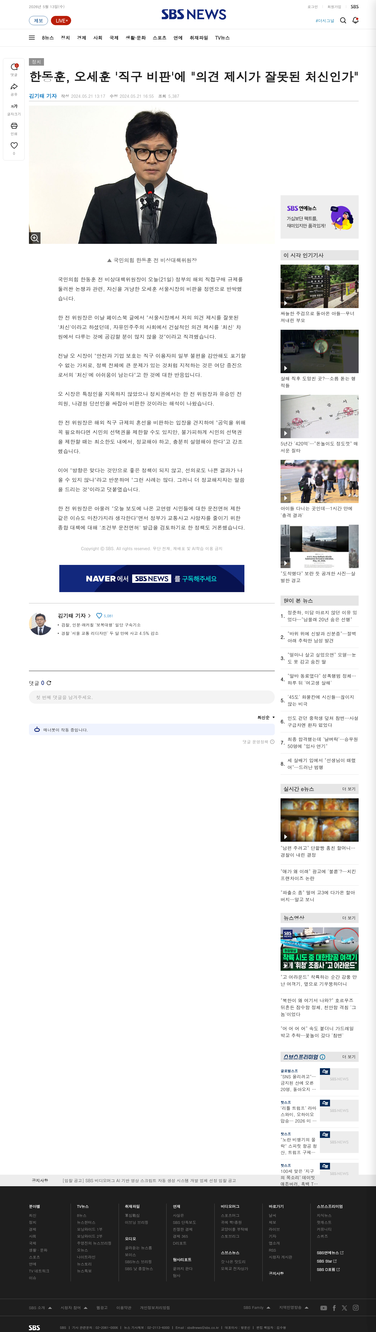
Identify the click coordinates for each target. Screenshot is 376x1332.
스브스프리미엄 (330, 1205)
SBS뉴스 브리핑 (138, 1261)
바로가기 (276, 1205)
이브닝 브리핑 (136, 1222)
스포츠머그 (230, 1215)
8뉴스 (48, 37)
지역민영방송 (294, 1308)
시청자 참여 (74, 1308)
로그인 (312, 6)
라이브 (274, 1229)
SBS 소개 (40, 1308)
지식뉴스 (324, 1215)
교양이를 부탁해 (234, 1229)
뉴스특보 (84, 1271)
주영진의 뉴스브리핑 (94, 1243)
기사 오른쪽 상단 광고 (318, 143)
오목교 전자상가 (234, 1268)
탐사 (176, 1275)
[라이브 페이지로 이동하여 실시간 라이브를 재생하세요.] (61, 20)
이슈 (32, 1278)
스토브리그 (230, 1236)
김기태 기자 (74, 615)
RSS (272, 1250)
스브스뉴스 (230, 1251)
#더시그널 (325, 20)
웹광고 (102, 1307)
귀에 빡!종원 (231, 1222)
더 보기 (347, 788)
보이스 (130, 1254)
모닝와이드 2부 (90, 1236)
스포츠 (160, 37)
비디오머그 (230, 1205)
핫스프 (286, 1102)
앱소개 (274, 1243)
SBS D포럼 (328, 1268)
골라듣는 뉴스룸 (138, 1247)
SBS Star (327, 1260)
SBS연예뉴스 (330, 1252)
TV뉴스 (222, 37)
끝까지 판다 (183, 1268)
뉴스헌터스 (86, 1222)
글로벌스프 (289, 1070)
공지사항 (276, 1273)
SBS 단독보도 (184, 1222)
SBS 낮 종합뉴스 (139, 1268)
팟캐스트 (324, 1222)
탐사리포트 (182, 1258)
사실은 (178, 1215)
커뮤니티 (324, 1229)
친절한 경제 (183, 1229)
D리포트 (180, 1243)
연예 (178, 37)
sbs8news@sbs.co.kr (203, 1327)
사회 (97, 37)
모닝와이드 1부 (90, 1229)
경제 (81, 37)
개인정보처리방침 (155, 1307)
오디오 (130, 1237)
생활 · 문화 (38, 1250)
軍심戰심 (132, 1215)
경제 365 (180, 1236)
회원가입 (334, 6)
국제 (114, 37)
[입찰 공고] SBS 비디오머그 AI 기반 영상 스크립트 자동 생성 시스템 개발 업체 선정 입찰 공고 (149, 1180)
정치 (65, 37)
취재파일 (199, 37)
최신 (32, 1215)
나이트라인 (86, 1257)
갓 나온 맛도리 (233, 1261)
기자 (272, 1236)
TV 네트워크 (39, 1271)
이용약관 (123, 1307)
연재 (176, 1205)
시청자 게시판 (280, 1257)
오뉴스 (82, 1250)
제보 (272, 1222)
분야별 (34, 1205)
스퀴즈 (322, 1236)
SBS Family (257, 1308)
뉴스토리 (84, 1264)
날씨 (272, 1215)
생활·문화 (135, 37)
